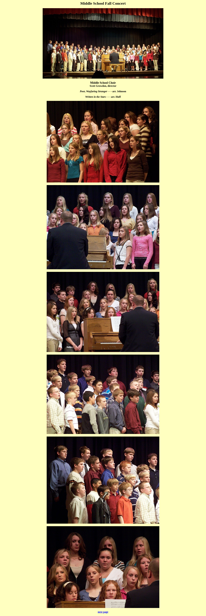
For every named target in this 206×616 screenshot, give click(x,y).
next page (103, 612)
